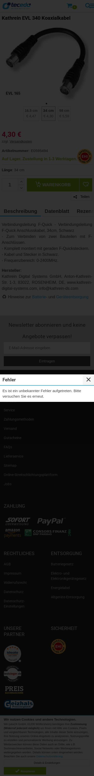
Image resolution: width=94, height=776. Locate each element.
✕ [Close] (88, 380)
